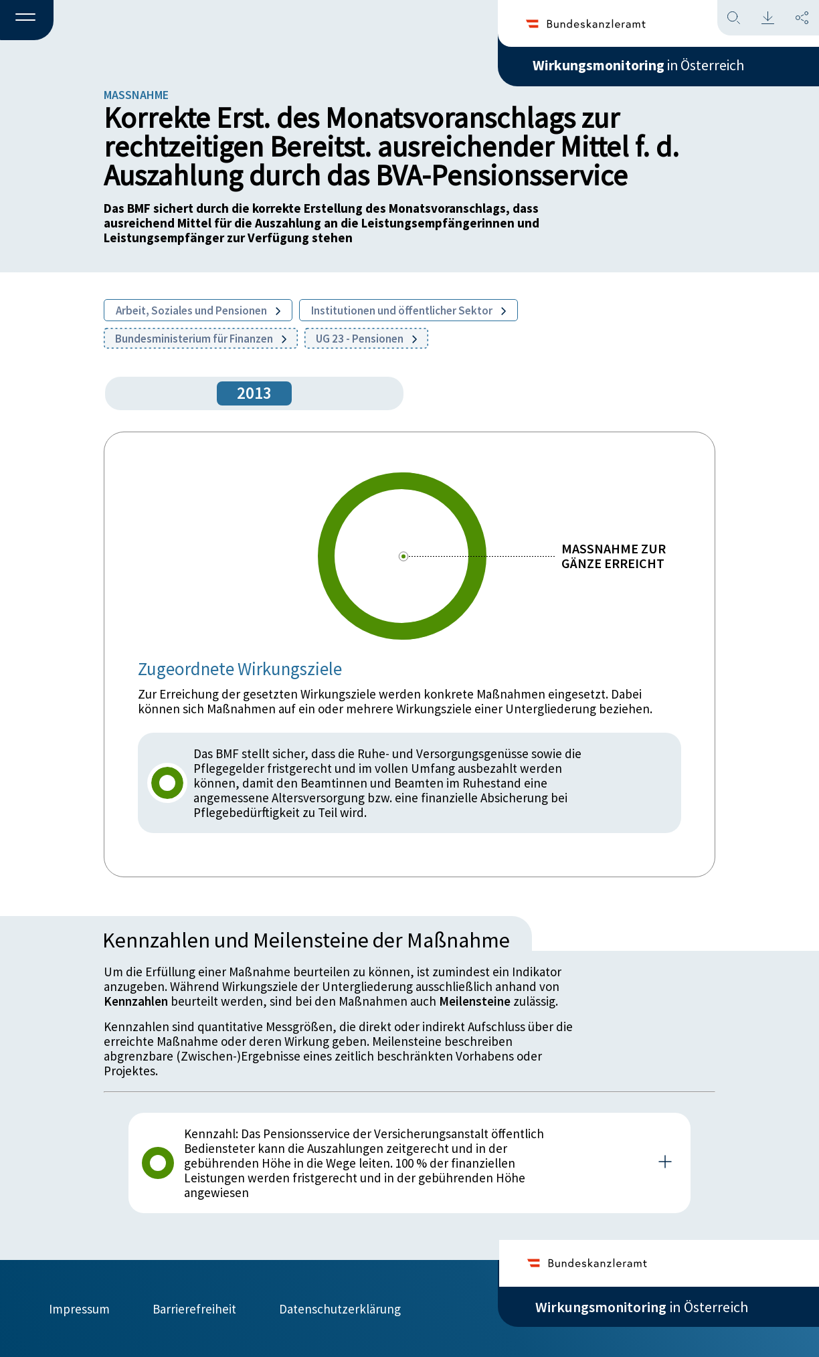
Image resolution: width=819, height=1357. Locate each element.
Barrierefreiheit (194, 1308)
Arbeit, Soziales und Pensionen (198, 310)
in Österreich (641, 66)
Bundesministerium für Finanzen (200, 338)
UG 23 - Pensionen (366, 338)
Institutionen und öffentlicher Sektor (408, 310)
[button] (27, 21)
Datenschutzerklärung (340, 1308)
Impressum (79, 1308)
